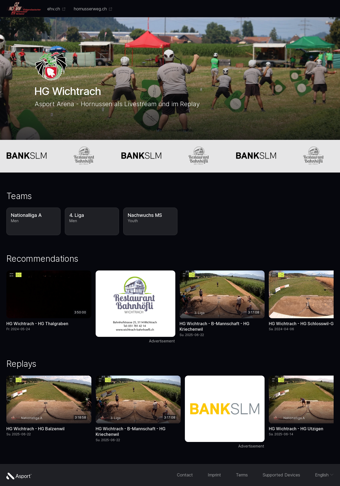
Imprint (214, 475)
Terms (242, 475)
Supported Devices (281, 475)
